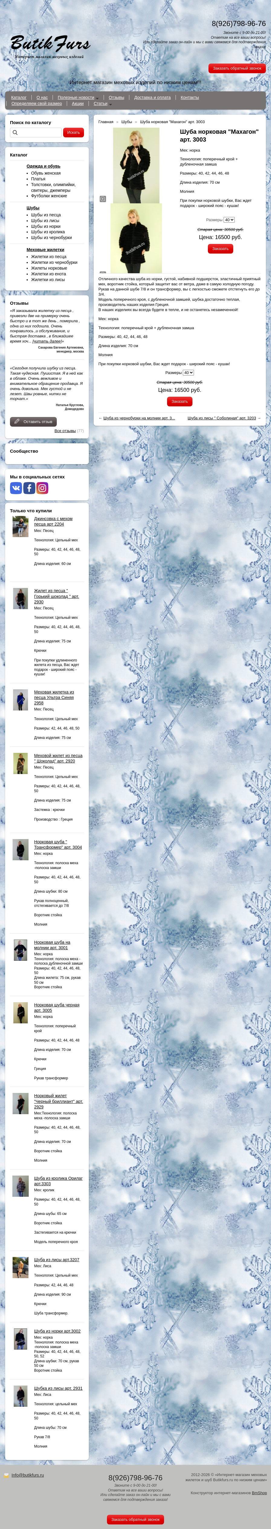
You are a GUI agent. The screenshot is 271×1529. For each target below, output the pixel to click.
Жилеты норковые (49, 268)
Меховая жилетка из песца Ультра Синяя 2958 (54, 697)
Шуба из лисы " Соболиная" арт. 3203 (222, 418)
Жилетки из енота (48, 273)
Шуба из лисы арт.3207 (56, 1259)
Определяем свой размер (36, 103)
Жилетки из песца (48, 256)
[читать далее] (47, 341)
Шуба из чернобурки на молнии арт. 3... (139, 418)
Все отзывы (65, 430)
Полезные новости (76, 97)
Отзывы (116, 97)
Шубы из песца (46, 214)
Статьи (100, 103)
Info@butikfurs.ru (27, 1475)
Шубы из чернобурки (51, 237)
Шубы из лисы (45, 220)
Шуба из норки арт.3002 (57, 1331)
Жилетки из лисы (48, 279)
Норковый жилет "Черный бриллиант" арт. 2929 (58, 1101)
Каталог (19, 97)
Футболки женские (49, 195)
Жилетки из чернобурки (54, 262)
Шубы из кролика (48, 231)
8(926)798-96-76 (239, 23)
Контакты (190, 97)
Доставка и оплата (152, 97)
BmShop (259, 1493)
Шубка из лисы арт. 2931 (58, 1388)
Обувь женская (46, 173)
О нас (42, 97)
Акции (78, 103)
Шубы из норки (45, 226)
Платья (38, 178)
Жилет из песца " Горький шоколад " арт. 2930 (56, 596)
